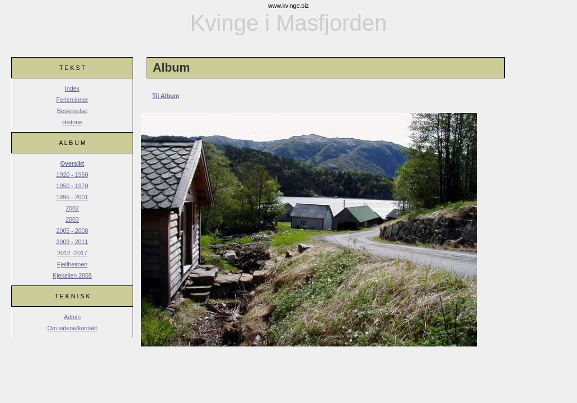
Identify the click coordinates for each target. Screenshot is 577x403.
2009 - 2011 (72, 241)
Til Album (165, 95)
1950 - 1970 (72, 185)
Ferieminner (72, 99)
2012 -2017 (72, 253)
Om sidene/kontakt (72, 328)
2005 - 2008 (72, 230)
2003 (72, 219)
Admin (72, 316)
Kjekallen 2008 (72, 275)
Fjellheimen (72, 264)
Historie (72, 122)
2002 (72, 208)
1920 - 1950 (72, 174)
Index (72, 88)
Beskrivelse (72, 110)
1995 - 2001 (72, 197)
